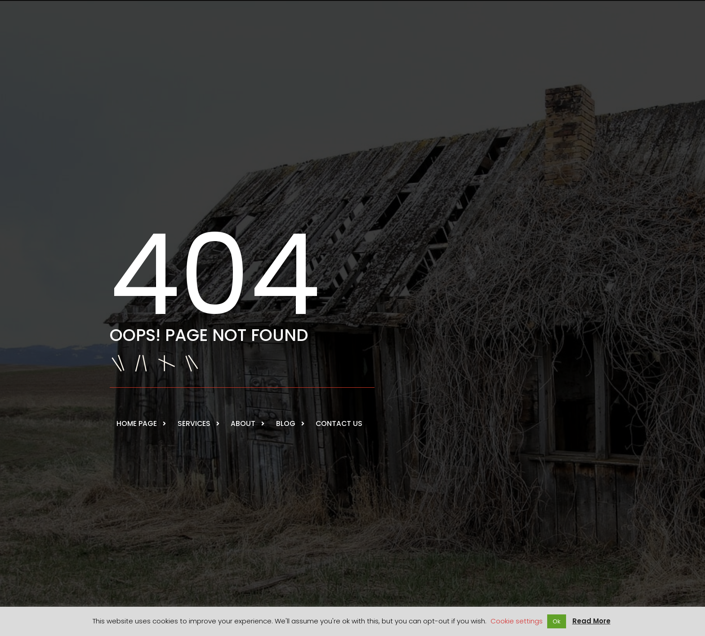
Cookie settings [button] (517, 621)
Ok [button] (557, 621)
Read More (591, 621)
